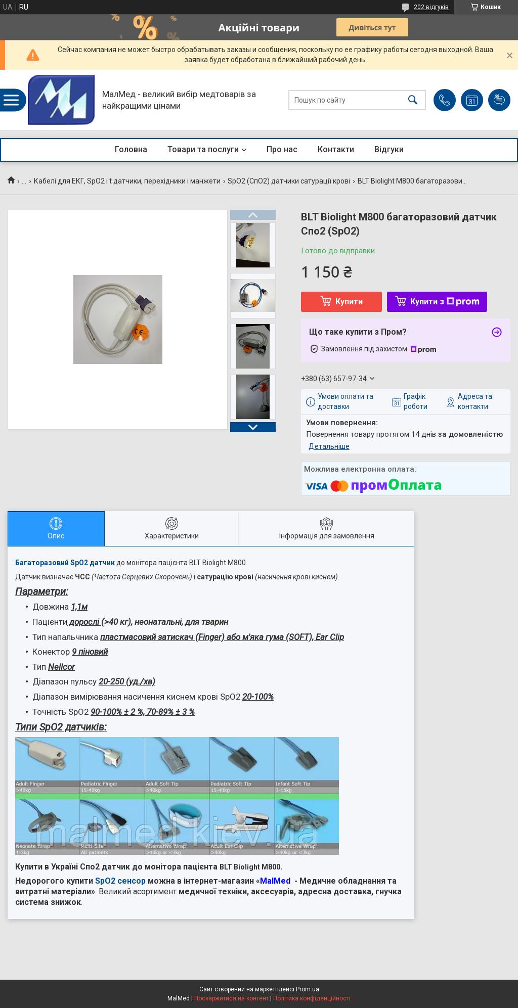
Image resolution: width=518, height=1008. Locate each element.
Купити (349, 301)
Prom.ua (307, 989)
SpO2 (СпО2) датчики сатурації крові (289, 181)
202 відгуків (431, 7)
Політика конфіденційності (312, 998)
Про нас (282, 149)
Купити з (445, 301)
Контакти (336, 149)
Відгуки (389, 149)
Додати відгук (499, 100)
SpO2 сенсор (120, 881)
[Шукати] (413, 99)
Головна (131, 149)
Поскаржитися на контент (231, 998)
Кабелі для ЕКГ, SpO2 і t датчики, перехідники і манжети (127, 181)
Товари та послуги (203, 149)
